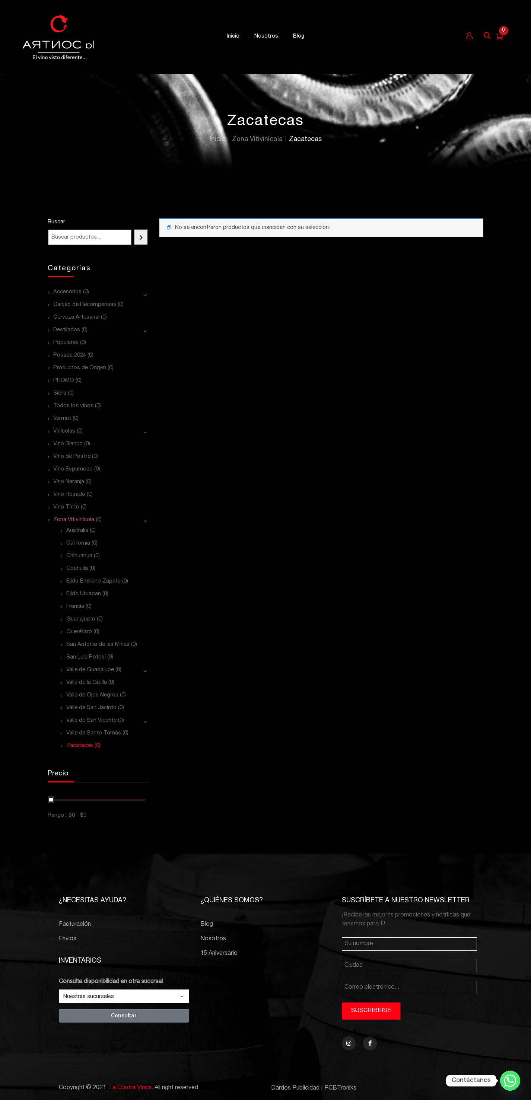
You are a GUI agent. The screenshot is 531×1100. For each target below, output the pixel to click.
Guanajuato (80, 619)
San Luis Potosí (86, 657)
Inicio (218, 139)
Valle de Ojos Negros (92, 695)
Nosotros (213, 939)
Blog (206, 925)
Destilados (66, 330)
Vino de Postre (71, 456)
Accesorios (67, 292)
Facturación (75, 925)
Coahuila (77, 568)
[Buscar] (141, 237)
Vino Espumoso (73, 469)
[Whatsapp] (510, 1081)
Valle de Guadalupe (90, 670)
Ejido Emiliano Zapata (93, 581)
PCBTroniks (340, 1088)
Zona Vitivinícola (257, 139)
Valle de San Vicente (91, 720)
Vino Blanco (68, 444)
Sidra (59, 393)
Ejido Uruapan (83, 594)
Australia (77, 530)
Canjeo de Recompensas (84, 304)
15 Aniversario (219, 954)
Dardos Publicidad (295, 1088)
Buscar (56, 222)
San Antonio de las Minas (98, 644)
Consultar (124, 1015)
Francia (75, 606)
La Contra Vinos (130, 1088)
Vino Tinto (66, 507)
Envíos (67, 939)
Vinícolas (64, 431)
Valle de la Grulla (86, 682)
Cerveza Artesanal (76, 317)
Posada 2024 (69, 355)
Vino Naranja (68, 482)
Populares (66, 342)
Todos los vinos (73, 406)
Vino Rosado (69, 494)
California (78, 543)
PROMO (63, 380)
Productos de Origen (79, 368)
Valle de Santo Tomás (93, 733)
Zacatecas (79, 746)
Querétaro (79, 632)
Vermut (62, 418)
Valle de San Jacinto (91, 708)
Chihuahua (79, 556)
